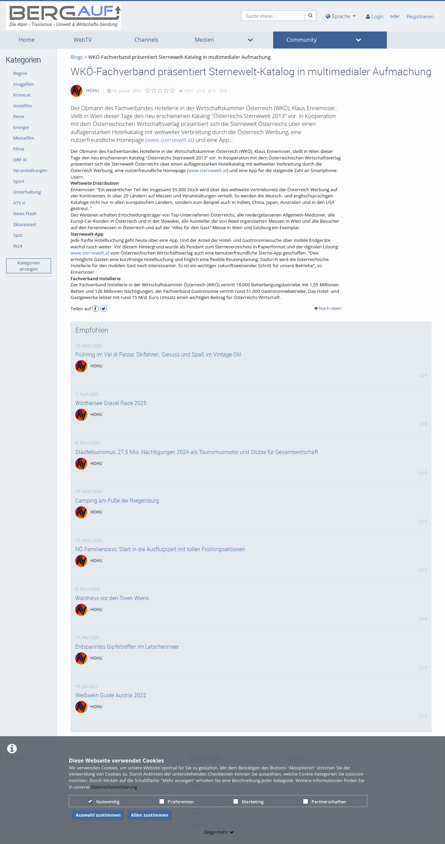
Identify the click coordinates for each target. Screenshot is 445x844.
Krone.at (22, 95)
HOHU (92, 90)
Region (20, 73)
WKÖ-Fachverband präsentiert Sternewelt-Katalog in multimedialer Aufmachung (179, 57)
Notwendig (103, 801)
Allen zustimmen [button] (149, 815)
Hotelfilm (23, 106)
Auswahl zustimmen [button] (98, 815)
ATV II (19, 203)
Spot (18, 235)
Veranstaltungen (30, 170)
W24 (18, 246)
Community (302, 39)
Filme (19, 149)
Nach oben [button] (328, 308)
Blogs (77, 57)
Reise (18, 116)
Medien (204, 39)
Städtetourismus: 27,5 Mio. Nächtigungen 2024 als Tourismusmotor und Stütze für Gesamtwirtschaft (196, 452)
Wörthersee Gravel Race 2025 (111, 403)
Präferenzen (176, 801)
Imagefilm (23, 84)
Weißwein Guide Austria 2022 (110, 695)
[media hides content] (341, 16)
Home (27, 39)
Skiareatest (24, 224)
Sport (19, 181)
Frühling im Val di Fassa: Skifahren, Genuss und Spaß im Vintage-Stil (158, 354)
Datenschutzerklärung (114, 787)
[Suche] (310, 15)
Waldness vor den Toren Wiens (112, 598)
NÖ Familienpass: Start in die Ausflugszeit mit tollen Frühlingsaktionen (160, 549)
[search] (273, 15)
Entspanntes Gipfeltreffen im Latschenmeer (127, 646)
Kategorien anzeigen (28, 266)
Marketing (248, 801)
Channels (146, 39)
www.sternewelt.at (170, 140)
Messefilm (24, 138)
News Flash (25, 213)
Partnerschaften (324, 801)
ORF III (20, 160)
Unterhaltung (27, 192)
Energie (21, 127)
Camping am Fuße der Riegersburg (117, 500)
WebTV (83, 39)
